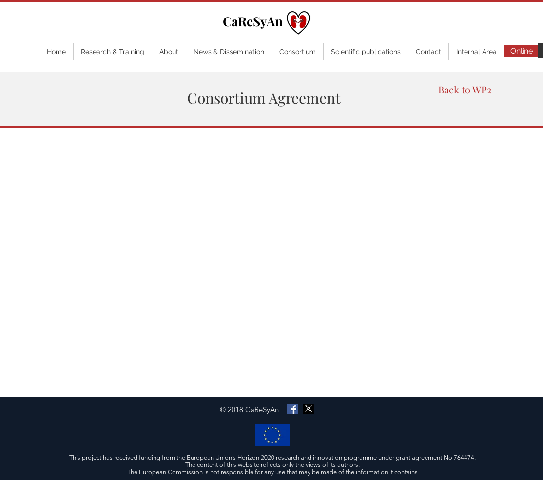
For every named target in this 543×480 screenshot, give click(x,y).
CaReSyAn (253, 21)
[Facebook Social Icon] (292, 409)
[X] (308, 409)
